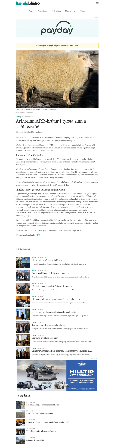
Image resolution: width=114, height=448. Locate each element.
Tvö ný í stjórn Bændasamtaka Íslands (48, 325)
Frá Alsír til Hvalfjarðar (35, 440)
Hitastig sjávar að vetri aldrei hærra (47, 260)
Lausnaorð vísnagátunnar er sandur (39, 414)
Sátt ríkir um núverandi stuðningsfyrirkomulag (52, 286)
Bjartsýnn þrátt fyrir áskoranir (45, 338)
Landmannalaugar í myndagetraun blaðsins (43, 405)
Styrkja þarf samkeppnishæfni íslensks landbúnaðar (54, 312)
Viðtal (82, 11)
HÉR (38, 235)
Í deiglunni (56, 11)
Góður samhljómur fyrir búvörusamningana (51, 273)
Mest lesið (23, 395)
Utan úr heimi (70, 11)
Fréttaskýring (43, 11)
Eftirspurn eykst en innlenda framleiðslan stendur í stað (56, 299)
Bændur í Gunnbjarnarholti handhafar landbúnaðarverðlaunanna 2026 (62, 351)
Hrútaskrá (26, 249)
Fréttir (31, 11)
